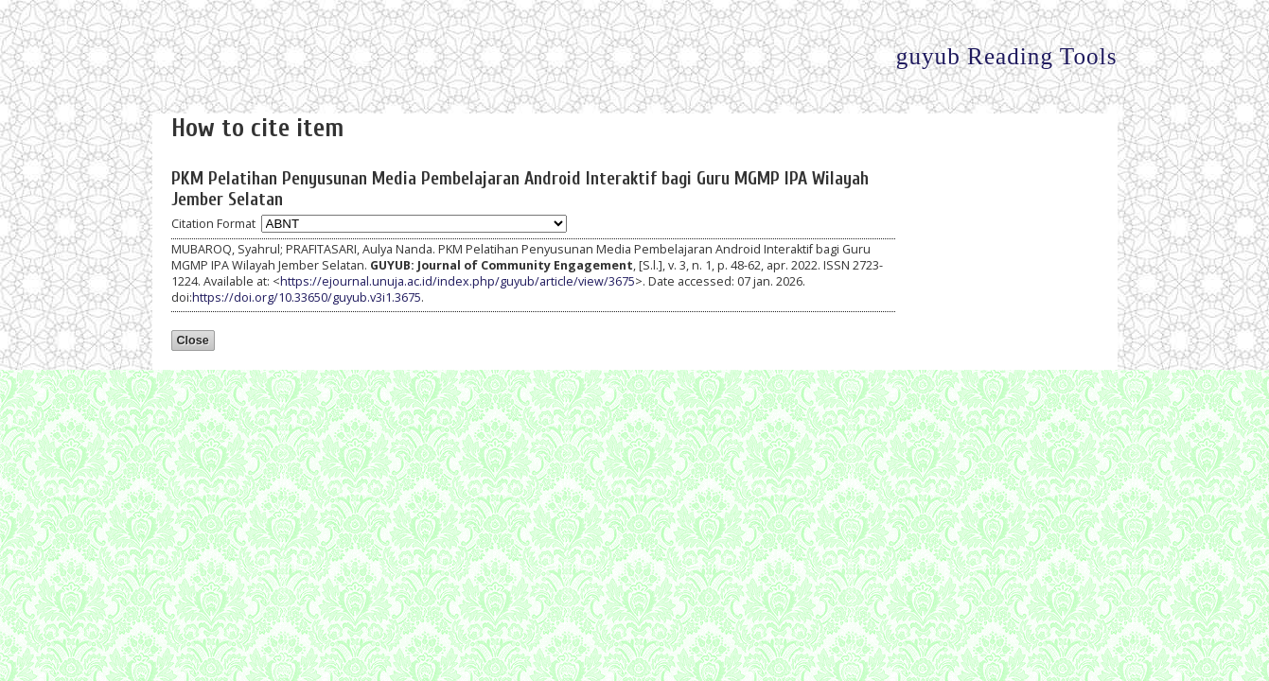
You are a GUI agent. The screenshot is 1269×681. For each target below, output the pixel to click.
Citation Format (213, 224)
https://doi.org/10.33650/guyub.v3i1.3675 (306, 297)
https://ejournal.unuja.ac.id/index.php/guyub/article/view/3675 (457, 281)
